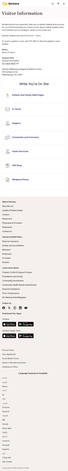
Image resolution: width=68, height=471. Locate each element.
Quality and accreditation (13, 245)
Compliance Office (10, 367)
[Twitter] (9, 307)
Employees (7, 227)
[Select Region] (58, 3)
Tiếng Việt (6, 458)
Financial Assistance (11, 289)
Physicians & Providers (12, 223)
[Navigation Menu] (64, 3)
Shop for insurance (10, 241)
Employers (7, 254)
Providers (6, 258)
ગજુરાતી (5, 416)
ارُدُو (3, 453)
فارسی (4, 403)
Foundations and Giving (12, 276)
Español (5, 449)
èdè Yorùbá (7, 462)
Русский (5, 445)
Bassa (5, 386)
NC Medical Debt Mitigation (14, 297)
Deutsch (5, 411)
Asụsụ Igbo (6, 428)
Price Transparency (10, 293)
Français (6, 407)
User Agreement (9, 354)
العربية (4, 382)
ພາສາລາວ (6, 441)
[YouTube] (25, 308)
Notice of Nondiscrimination (14, 363)
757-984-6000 (8, 63)
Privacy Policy (8, 350)
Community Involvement (12, 280)
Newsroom (7, 219)
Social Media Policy (10, 358)
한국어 (4, 437)
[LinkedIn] (20, 307)
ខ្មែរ (3, 395)
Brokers (5, 262)
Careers (5, 214)
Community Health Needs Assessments (19, 285)
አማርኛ (4, 378)
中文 (4, 399)
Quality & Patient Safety (12, 210)
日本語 (4, 432)
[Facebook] (3, 307)
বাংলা (4, 391)
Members (6, 250)
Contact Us (7, 231)
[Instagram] (14, 307)
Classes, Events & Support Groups (17, 272)
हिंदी (3, 420)
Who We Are (7, 206)
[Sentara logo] (10, 3)
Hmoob (5, 424)
